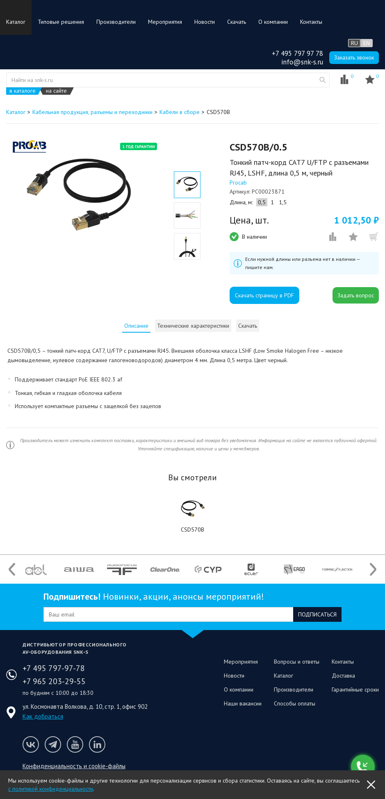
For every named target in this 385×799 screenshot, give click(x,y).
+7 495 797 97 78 (297, 53)
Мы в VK (31, 744)
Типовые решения (61, 21)
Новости (204, 21)
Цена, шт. (249, 220)
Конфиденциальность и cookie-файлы (74, 766)
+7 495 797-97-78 (54, 668)
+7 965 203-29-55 (54, 681)
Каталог (15, 21)
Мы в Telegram (53, 744)
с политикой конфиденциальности (50, 788)
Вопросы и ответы (296, 661)
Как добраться (43, 716)
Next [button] (373, 569)
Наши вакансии (243, 703)
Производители (116, 21)
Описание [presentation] (136, 325)
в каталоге (22, 90)
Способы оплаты (294, 703)
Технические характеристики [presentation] (193, 325)
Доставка (343, 675)
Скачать (236, 21)
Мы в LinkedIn (97, 744)
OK (371, 784)
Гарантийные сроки (355, 689)
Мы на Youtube (75, 744)
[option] (81, 198)
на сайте (56, 90)
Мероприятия (165, 21)
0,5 (262, 202)
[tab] (136, 326)
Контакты (311, 21)
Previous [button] (12, 569)
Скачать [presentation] (247, 325)
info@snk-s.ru (302, 61)
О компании (273, 21)
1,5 (283, 202)
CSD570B (192, 529)
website (323, 80)
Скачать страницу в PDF (264, 295)
